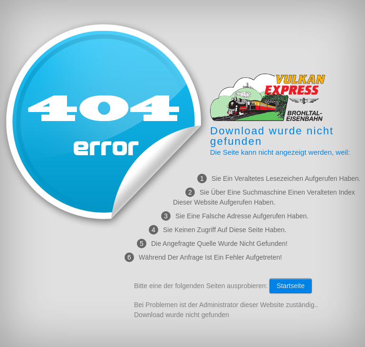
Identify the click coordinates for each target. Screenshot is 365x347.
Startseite (291, 286)
